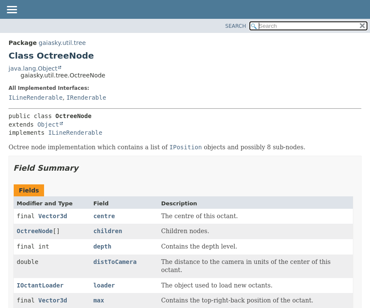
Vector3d (52, 216)
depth (102, 246)
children (107, 231)
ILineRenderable (35, 97)
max (98, 300)
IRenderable (86, 97)
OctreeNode (35, 231)
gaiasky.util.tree (62, 42)
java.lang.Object (33, 68)
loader (104, 285)
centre (104, 216)
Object (48, 124)
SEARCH (235, 26)
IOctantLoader (40, 285)
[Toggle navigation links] (11, 10)
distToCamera (114, 261)
